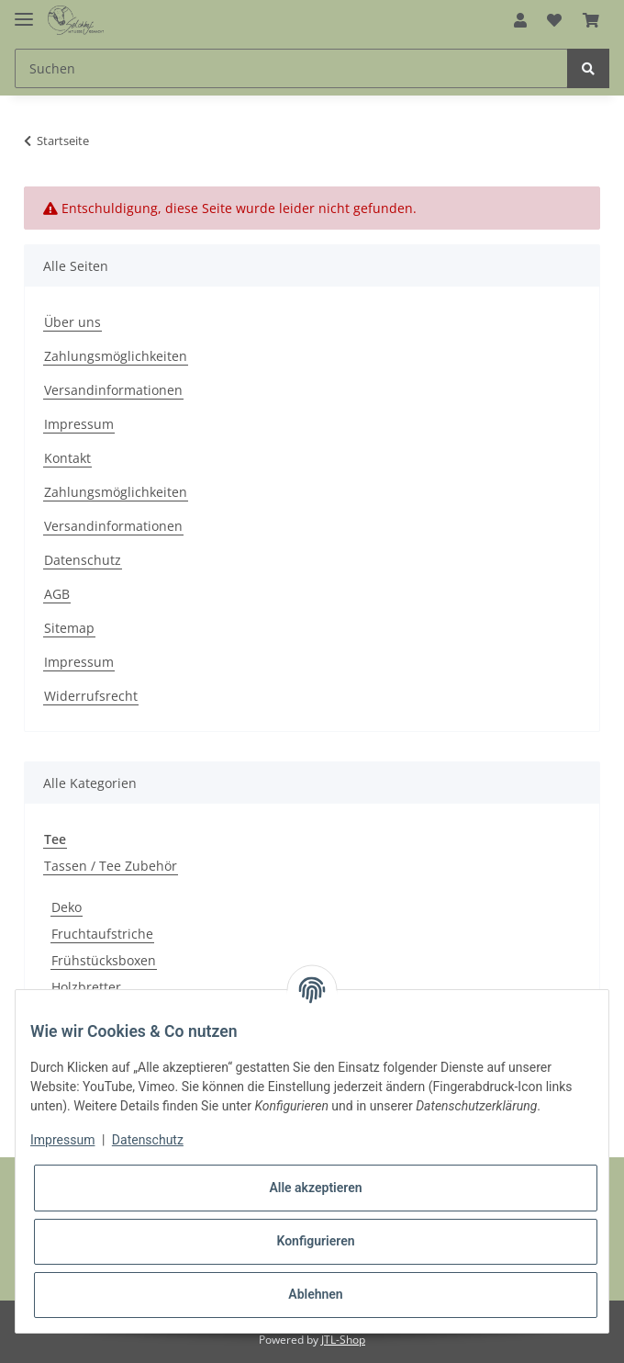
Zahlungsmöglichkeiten (115, 356)
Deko (66, 907)
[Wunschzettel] (554, 20)
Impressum (79, 424)
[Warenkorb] (591, 20)
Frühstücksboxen (103, 960)
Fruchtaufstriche (102, 933)
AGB (57, 594)
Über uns (72, 322)
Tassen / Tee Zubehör (110, 865)
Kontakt (67, 458)
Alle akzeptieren (315, 1187)
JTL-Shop (343, 1339)
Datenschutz (82, 560)
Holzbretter (86, 987)
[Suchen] (291, 68)
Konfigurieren (315, 1240)
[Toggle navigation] (24, 11)
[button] (520, 20)
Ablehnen (315, 1294)
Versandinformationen (113, 390)
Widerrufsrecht (91, 695)
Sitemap (69, 627)
